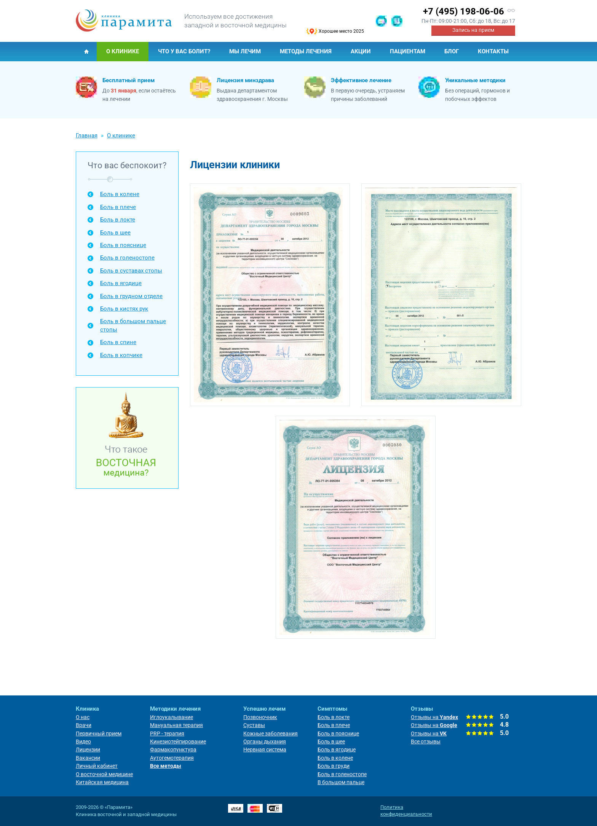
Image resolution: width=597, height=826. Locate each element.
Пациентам (407, 51)
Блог (451, 51)
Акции (361, 51)
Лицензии (88, 749)
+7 (463, 11)
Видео (83, 741)
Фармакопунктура (173, 749)
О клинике (122, 51)
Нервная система (264, 749)
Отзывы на (434, 717)
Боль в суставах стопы (131, 270)
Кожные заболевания (270, 733)
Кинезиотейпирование (178, 741)
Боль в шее (115, 232)
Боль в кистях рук (124, 308)
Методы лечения (306, 51)
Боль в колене (119, 194)
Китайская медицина (102, 782)
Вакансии (88, 758)
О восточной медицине (104, 774)
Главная (86, 51)
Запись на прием (473, 30)
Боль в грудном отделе (131, 296)
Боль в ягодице (121, 283)
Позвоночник (260, 717)
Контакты (493, 51)
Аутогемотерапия (172, 758)
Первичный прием (98, 733)
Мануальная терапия (176, 725)
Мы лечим (245, 51)
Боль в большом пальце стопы (133, 325)
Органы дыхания (264, 741)
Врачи (83, 725)
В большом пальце (341, 782)
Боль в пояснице (123, 245)
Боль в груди (334, 766)
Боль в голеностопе (127, 257)
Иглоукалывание (171, 717)
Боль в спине (118, 342)
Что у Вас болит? (184, 51)
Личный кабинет (97, 766)
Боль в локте (117, 219)
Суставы (254, 725)
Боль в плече (118, 207)
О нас (82, 717)
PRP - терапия (167, 733)
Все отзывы (426, 741)
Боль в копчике (121, 355)
